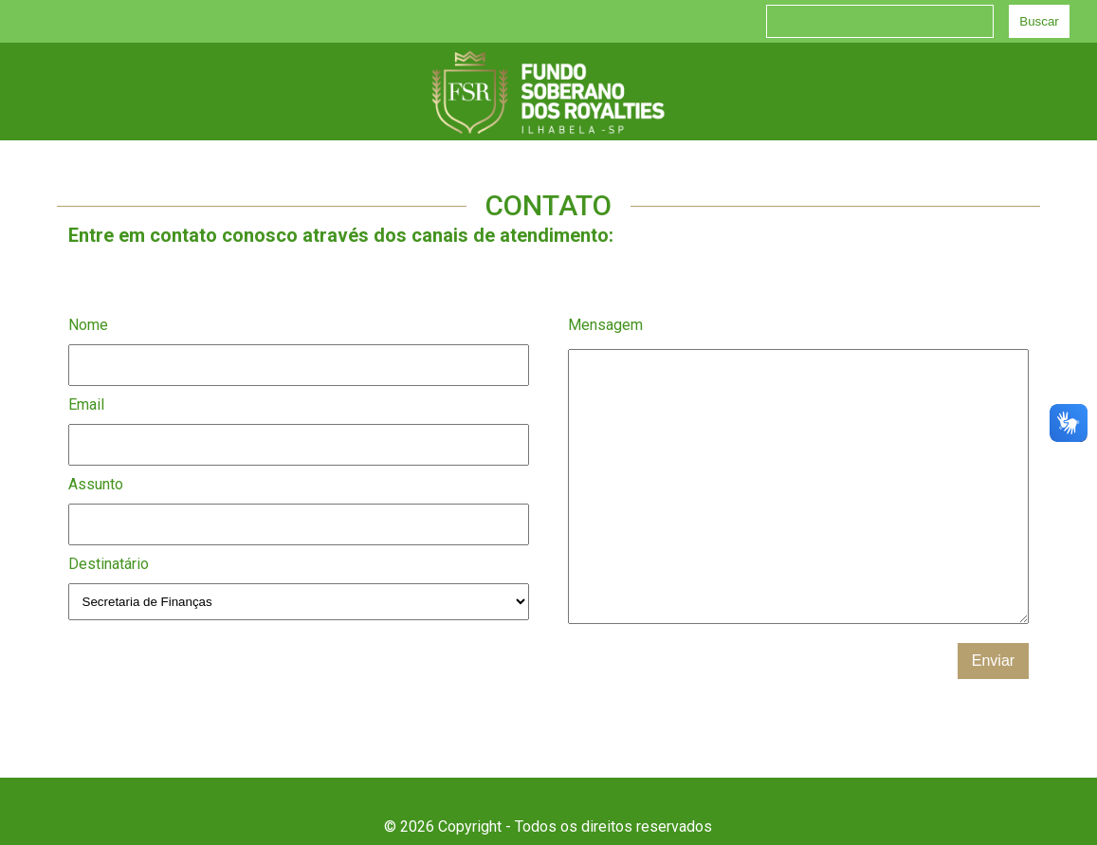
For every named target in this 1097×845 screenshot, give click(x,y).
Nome (88, 325)
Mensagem (605, 325)
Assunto (95, 484)
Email (86, 404)
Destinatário (108, 564)
